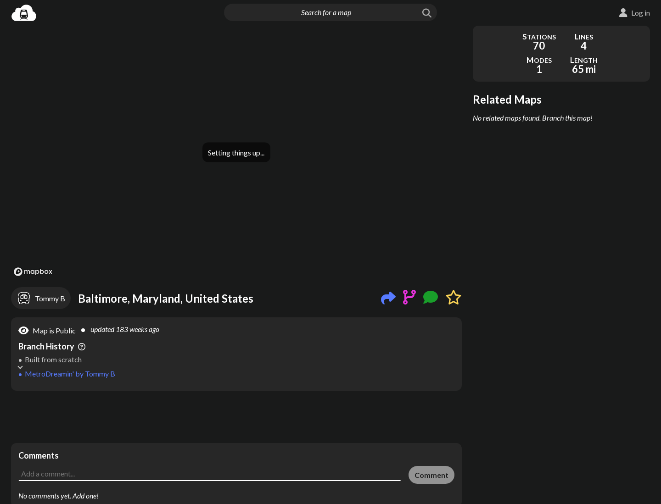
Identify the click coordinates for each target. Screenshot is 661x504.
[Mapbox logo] (33, 271)
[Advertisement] (236, 417)
